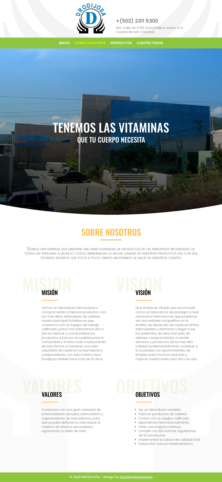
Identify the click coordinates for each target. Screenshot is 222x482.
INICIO (64, 43)
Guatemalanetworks (136, 477)
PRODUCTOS (121, 43)
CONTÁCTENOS (150, 43)
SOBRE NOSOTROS (90, 43)
